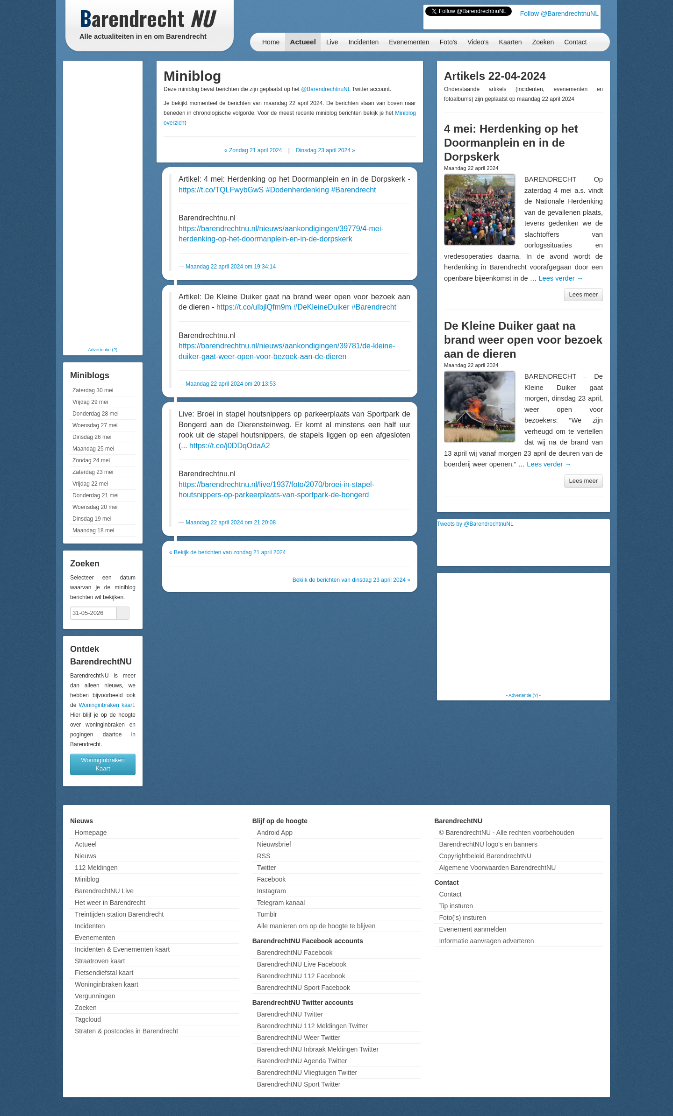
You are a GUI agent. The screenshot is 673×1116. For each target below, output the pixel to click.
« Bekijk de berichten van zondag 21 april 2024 (227, 552)
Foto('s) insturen (462, 917)
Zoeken (543, 42)
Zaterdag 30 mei (92, 390)
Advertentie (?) (102, 349)
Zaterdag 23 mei (92, 472)
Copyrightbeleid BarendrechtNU (485, 856)
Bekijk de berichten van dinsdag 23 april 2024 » (351, 580)
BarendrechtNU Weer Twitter (298, 1037)
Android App (275, 832)
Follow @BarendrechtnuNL (559, 13)
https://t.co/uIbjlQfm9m (253, 307)
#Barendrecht (353, 190)
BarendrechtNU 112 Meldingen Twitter (312, 1026)
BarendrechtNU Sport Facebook (303, 987)
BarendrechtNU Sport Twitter (299, 1084)
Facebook (271, 879)
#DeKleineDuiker (321, 307)
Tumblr (267, 914)
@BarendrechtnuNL (326, 89)
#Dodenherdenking (297, 190)
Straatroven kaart (100, 961)
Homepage (91, 832)
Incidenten (364, 42)
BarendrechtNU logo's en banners (488, 844)
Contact (575, 42)
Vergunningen (95, 996)
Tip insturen (456, 906)
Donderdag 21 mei (95, 495)
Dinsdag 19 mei (91, 519)
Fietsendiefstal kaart (104, 972)
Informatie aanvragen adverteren (486, 941)
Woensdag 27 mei (95, 425)
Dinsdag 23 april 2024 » (325, 150)
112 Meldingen (96, 867)
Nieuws (85, 856)
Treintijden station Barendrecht (119, 914)
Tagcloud (88, 1019)
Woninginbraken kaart (106, 705)
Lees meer (583, 294)
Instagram (271, 891)
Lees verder (560, 278)
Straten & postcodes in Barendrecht (126, 1031)
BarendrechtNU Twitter (290, 1014)
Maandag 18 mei (93, 530)
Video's (477, 42)
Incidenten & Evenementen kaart (122, 949)
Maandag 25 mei (93, 448)
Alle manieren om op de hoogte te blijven (316, 926)
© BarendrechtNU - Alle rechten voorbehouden (506, 832)
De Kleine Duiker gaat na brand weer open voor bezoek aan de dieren (523, 339)
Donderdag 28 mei (95, 413)
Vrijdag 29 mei (90, 402)
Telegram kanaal (281, 902)
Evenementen (409, 42)
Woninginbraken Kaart (103, 764)
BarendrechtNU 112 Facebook (301, 976)
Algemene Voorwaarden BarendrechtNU (497, 867)
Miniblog (87, 879)
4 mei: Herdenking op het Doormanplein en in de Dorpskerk (511, 142)
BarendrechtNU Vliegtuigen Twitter (307, 1072)
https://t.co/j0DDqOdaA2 (229, 446)
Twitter (266, 867)
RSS (264, 856)
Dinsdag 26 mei (91, 437)
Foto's (449, 42)
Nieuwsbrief (274, 844)
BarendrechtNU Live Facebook (301, 964)
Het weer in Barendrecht (110, 902)
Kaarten (510, 42)
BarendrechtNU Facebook (295, 952)
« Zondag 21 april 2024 (253, 150)
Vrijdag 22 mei (90, 483)
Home (270, 42)
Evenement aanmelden (472, 929)
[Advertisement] (102, 203)
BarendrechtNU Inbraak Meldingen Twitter (318, 1049)
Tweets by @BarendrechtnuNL (475, 524)
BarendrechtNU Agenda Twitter (302, 1061)
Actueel (303, 42)
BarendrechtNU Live (104, 891)
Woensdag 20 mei (95, 507)
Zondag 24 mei (91, 460)
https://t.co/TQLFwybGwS (221, 190)
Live (332, 42)
